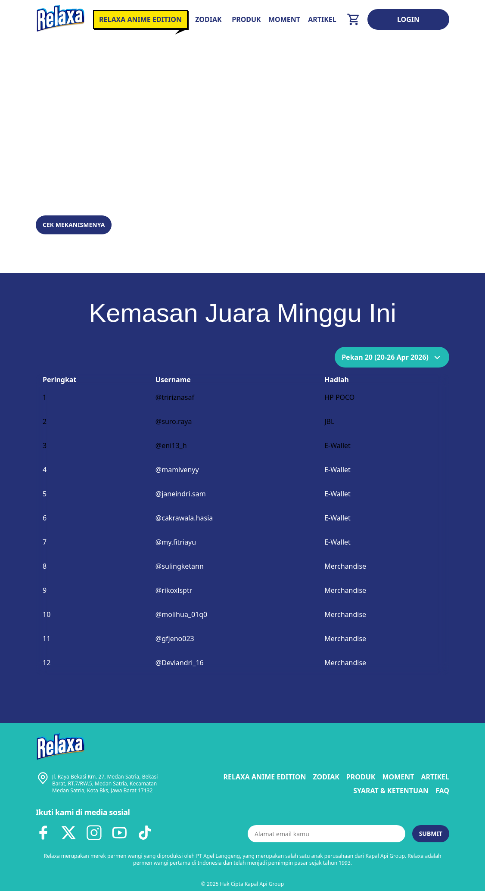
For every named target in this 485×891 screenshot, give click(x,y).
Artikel (322, 19)
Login (408, 19)
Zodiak (208, 19)
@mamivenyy (177, 469)
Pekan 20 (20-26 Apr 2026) (392, 357)
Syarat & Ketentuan (391, 790)
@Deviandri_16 (179, 662)
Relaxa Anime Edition (265, 777)
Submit (430, 833)
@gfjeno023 (174, 638)
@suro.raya (173, 421)
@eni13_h (171, 445)
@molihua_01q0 (181, 614)
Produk (246, 19)
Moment (284, 19)
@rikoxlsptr (174, 590)
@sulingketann (179, 566)
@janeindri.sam (180, 493)
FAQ (442, 790)
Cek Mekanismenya (74, 225)
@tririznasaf (174, 397)
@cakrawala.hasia (184, 518)
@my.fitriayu (175, 542)
